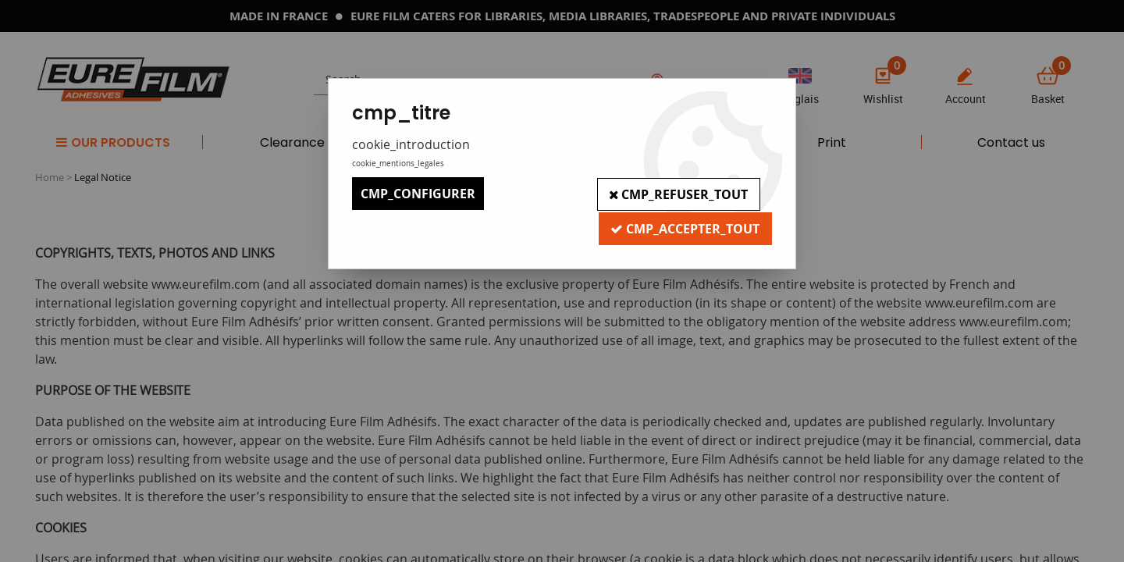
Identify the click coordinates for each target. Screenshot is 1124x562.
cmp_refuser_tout (678, 193)
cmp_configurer (418, 193)
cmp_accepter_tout (684, 226)
